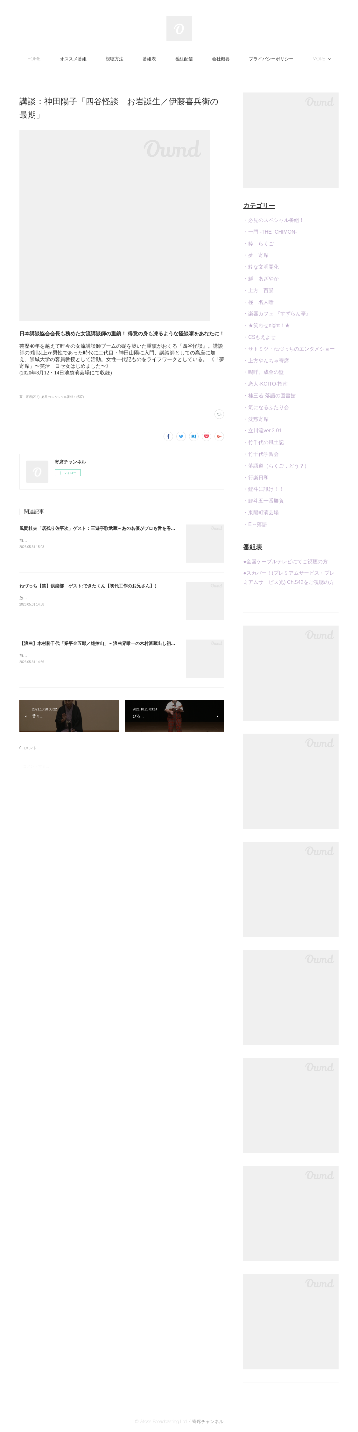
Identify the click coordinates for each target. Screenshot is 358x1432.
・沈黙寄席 (256, 419)
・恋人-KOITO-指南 (265, 384)
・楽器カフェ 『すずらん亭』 (277, 313)
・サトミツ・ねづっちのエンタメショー (289, 349)
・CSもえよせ (259, 337)
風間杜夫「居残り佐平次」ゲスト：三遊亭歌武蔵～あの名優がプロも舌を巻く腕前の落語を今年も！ (119, 528)
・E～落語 (255, 524)
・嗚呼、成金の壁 (263, 372)
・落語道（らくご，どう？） (276, 466)
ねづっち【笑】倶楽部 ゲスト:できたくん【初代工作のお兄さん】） (89, 585)
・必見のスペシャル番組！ (273, 220)
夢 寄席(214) (29, 397)
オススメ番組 (123, 58)
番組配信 (234, 58)
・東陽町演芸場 (261, 512)
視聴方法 (165, 58)
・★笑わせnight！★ (266, 325)
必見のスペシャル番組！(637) (62, 397)
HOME (84, 58)
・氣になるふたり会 (266, 407)
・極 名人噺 (258, 302)
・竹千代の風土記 (263, 442)
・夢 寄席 (256, 255)
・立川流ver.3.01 (262, 430)
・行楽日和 (256, 477)
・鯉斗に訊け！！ (263, 489)
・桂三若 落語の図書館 (269, 395)
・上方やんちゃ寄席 (266, 360)
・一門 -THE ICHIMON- (270, 232)
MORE (268, 58)
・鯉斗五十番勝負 (263, 501)
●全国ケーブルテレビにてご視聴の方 (285, 561)
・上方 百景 (258, 290)
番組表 (199, 58)
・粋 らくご (258, 243)
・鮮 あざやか (261, 278)
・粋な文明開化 (261, 267)
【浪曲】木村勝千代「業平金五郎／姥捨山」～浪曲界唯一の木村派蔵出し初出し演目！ (106, 643)
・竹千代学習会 (261, 454)
